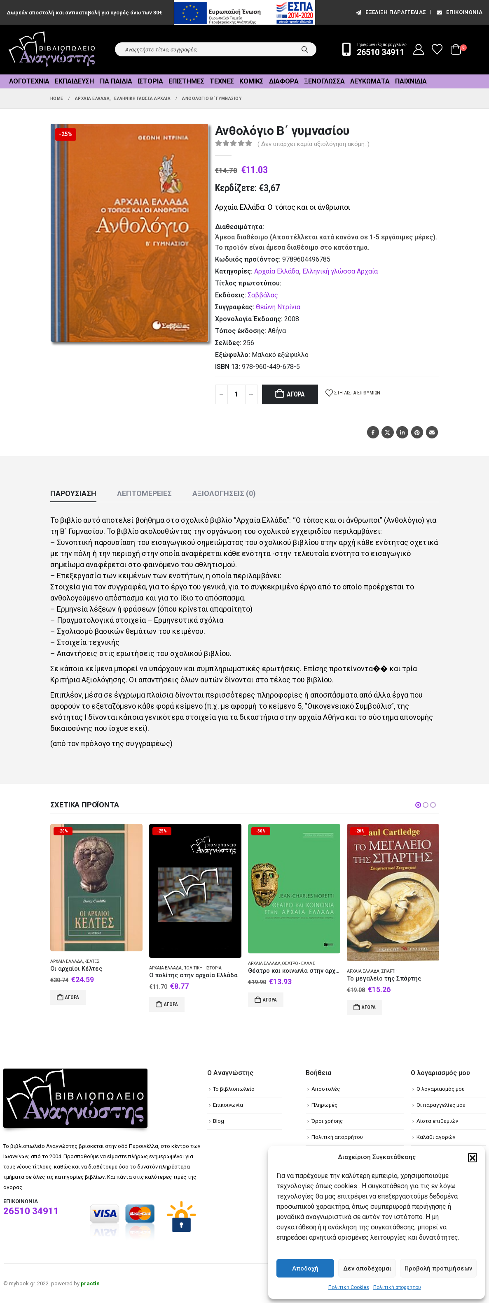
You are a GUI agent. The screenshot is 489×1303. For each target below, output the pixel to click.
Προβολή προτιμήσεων (438, 1268)
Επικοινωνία (458, 12)
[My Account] (418, 49)
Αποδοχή (305, 1268)
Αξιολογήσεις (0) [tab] (224, 493)
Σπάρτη (389, 971)
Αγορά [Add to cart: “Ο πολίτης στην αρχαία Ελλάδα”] (171, 1004)
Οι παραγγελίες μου (441, 1105)
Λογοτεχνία (29, 81)
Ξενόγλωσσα (324, 81)
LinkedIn (402, 432)
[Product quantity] (236, 394)
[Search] (304, 49)
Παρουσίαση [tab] (73, 493)
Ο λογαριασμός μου (440, 1089)
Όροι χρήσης (327, 1121)
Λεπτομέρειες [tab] (144, 493)
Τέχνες (222, 81)
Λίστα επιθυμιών (437, 1121)
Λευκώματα (370, 81)
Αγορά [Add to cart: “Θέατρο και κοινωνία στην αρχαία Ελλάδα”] (270, 1000)
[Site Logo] (52, 49)
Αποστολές (325, 1089)
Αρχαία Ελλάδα (276, 271)
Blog (218, 1121)
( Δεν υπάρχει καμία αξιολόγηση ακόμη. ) (313, 144)
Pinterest (417, 432)
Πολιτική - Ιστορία (202, 968)
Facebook (373, 432)
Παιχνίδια (411, 81)
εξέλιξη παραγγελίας (390, 12)
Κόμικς (251, 81)
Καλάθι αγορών (435, 1137)
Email (432, 432)
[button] (472, 1157)
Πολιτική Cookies (348, 1287)
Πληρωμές (324, 1105)
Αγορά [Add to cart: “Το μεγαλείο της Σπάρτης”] (369, 1007)
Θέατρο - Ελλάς (298, 963)
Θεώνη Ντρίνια (278, 307)
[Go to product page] (96, 887)
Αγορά (296, 394)
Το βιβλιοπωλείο (234, 1089)
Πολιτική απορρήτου (397, 1287)
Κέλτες (92, 961)
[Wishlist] (437, 49)
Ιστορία (150, 81)
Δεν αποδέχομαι (367, 1268)
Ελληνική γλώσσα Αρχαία (340, 271)
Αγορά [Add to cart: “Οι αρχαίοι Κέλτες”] (72, 997)
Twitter (387, 432)
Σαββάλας (263, 295)
